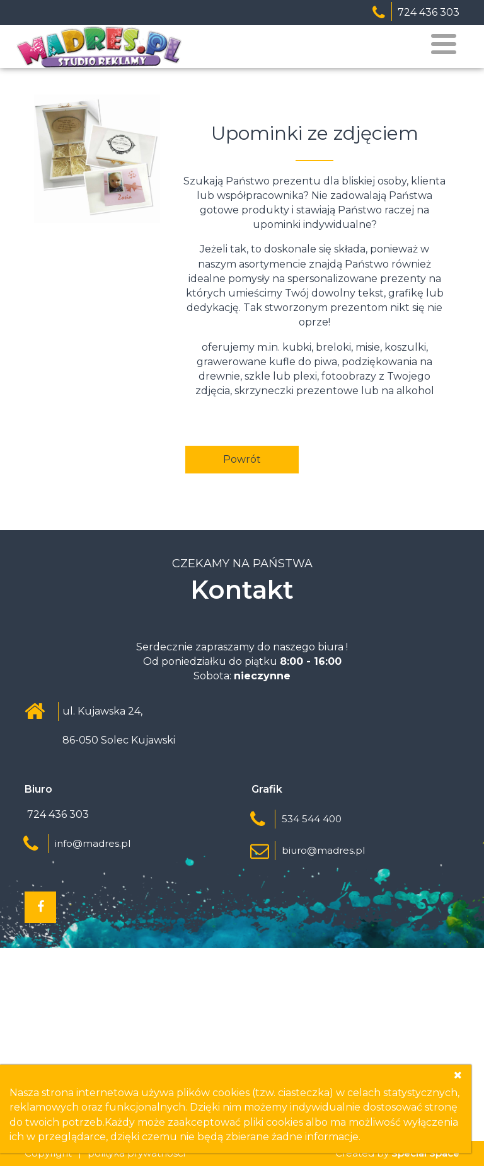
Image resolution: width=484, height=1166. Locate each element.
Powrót (242, 459)
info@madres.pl (92, 843)
